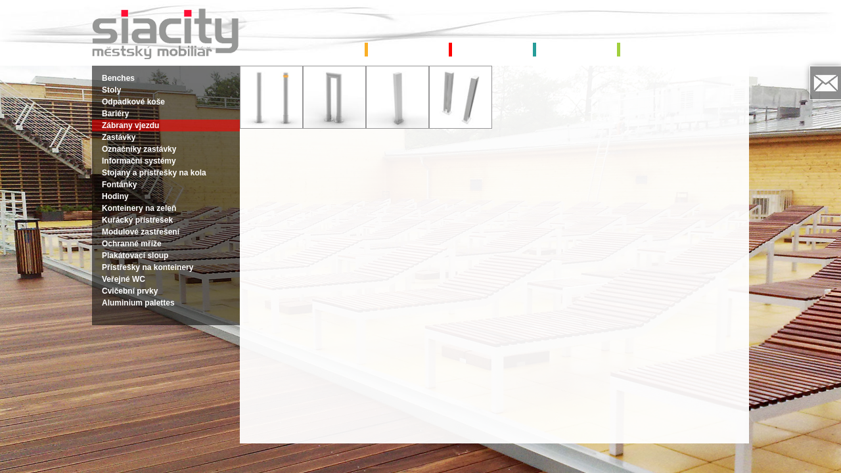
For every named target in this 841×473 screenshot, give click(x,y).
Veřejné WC (123, 279)
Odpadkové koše (133, 101)
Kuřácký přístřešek (137, 220)
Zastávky (118, 137)
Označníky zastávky (139, 149)
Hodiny (115, 196)
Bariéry (115, 113)
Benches (118, 78)
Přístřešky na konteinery (147, 267)
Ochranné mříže (132, 243)
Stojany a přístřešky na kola (154, 172)
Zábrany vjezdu (130, 125)
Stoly (111, 90)
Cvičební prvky (130, 291)
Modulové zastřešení (140, 231)
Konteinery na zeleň (139, 208)
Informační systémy (139, 161)
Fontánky (119, 184)
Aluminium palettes (138, 302)
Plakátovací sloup (135, 255)
